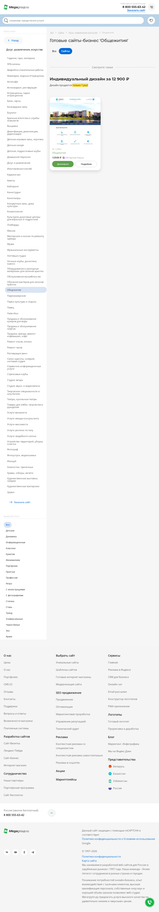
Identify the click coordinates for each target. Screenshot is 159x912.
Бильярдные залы (17, 106)
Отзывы (8, 691)
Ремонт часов (14, 347)
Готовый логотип (118, 721)
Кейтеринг (13, 186)
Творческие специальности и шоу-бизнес (23, 392)
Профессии (12, 577)
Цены (7, 662)
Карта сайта (89, 860)
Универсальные (14, 618)
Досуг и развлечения (18, 162)
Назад (13, 40)
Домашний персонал (19, 156)
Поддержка (10, 706)
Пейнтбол (12, 313)
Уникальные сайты (67, 662)
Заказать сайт (136, 10)
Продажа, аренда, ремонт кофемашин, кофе (21, 335)
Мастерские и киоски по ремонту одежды (25, 237)
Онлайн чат (115, 684)
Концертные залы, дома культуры (20, 205)
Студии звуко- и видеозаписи (23, 385)
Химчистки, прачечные (20, 467)
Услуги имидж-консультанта (23, 418)
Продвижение (64, 699)
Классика (10, 548)
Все (7, 524)
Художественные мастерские (23, 486)
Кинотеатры (14, 198)
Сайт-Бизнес (11, 758)
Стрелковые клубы (17, 374)
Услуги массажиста (17, 424)
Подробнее (86, 164)
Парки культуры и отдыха (21, 301)
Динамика (11, 536)
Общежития (14, 289)
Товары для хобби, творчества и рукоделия (25, 406)
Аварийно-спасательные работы (25, 69)
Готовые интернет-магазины (73, 677)
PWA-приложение (119, 706)
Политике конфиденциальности (101, 839)
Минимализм (13, 560)
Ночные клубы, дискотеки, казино (22, 262)
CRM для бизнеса (118, 677)
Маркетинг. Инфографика (123, 744)
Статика (10, 601)
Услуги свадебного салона (21, 436)
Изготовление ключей (19, 168)
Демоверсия (63, 164)
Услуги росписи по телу (20, 430)
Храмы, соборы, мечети (20, 472)
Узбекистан (117, 781)
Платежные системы (16, 728)
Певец (10, 307)
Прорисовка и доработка (123, 728)
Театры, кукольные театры (22, 399)
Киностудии (14, 192)
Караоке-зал (13, 174)
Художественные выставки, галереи (22, 479)
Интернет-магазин (15, 765)
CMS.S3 (8, 684)
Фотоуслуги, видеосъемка (21, 455)
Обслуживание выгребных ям (24, 276)
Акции (60, 771)
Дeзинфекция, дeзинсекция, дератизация (22, 132)
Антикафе (12, 81)
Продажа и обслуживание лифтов (21, 327)
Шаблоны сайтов (66, 669)
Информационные (15, 542)
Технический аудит (67, 728)
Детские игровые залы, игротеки (25, 139)
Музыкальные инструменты (23, 249)
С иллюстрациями (15, 589)
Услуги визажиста (17, 412)
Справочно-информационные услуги (24, 367)
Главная (113, 662)
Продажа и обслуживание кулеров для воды (21, 320)
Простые (10, 571)
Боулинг (11, 112)
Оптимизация (64, 706)
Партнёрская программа (19, 787)
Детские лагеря (15, 145)
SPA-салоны (13, 64)
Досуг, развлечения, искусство (24, 49)
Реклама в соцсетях (68, 762)
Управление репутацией (71, 721)
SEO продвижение (68, 693)
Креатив (10, 554)
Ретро (9, 583)
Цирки (10, 492)
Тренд (9, 613)
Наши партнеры (13, 780)
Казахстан (116, 774)
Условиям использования (139, 839)
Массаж (11, 230)
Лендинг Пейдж (13, 750)
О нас (7, 669)
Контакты (9, 699)
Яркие (9, 636)
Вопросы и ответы (15, 713)
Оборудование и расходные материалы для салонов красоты (25, 270)
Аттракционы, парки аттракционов (18, 94)
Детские (10, 530)
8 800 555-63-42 (134, 7)
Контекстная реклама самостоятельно (79, 755)
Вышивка (12, 125)
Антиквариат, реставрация (22, 87)
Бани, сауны (14, 100)
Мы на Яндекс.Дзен (119, 751)
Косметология (15, 211)
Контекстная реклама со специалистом (71, 746)
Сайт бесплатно (13, 795)
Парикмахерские (16, 295)
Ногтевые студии (16, 255)
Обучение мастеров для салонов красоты (25, 283)
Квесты (11, 180)
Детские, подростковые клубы (24, 151)
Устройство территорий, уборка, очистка (25, 442)
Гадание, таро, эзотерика (21, 58)
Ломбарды (13, 224)
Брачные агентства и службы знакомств (23, 119)
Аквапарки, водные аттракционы (25, 75)
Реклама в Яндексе (119, 669)
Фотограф (12, 449)
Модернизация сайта (69, 684)
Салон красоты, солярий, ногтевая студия (21, 360)
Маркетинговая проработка (73, 714)
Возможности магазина (18, 721)
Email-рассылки (117, 691)
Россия (115, 788)
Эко (7, 630)
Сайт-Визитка (12, 743)
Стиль (9, 607)
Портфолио (12, 565)
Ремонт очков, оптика (19, 341)
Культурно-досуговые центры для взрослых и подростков (23, 218)
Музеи (10, 244)
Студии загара (15, 379)
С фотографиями (14, 595)
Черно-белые (13, 624)
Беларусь (116, 766)
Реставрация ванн (17, 353)
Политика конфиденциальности (101, 856)
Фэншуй (11, 461)
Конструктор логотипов (122, 699)
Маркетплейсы (66, 779)
